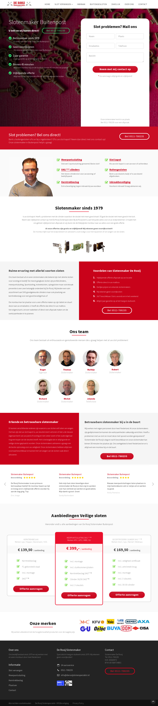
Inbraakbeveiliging (120, 182)
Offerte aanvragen (31, 589)
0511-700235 (67, 669)
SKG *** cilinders (70, 169)
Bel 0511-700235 (55, 30)
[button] (4, 484)
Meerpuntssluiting (72, 159)
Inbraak (81, 4)
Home (47, 4)
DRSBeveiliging (63, 702)
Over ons (129, 4)
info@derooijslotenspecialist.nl (75, 674)
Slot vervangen (64, 4)
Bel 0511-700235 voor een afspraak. (115, 122)
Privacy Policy (78, 702)
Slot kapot (115, 159)
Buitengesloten (98, 4)
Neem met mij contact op (115, 69)
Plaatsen (13, 684)
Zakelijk (115, 4)
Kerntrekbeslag (70, 182)
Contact (142, 4)
